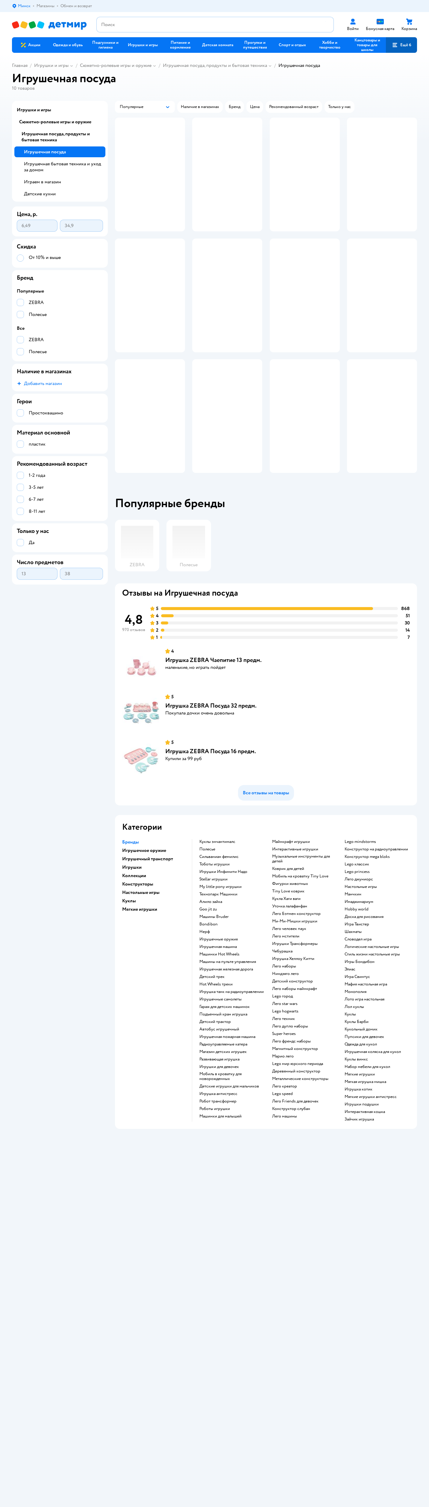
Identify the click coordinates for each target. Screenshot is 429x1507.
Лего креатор (284, 1153)
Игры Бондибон (360, 1029)
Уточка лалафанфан (289, 973)
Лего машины (284, 1183)
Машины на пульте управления (227, 1029)
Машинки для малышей (220, 1183)
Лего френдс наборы (291, 1108)
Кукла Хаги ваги (286, 966)
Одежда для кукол (361, 1111)
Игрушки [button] (132, 935)
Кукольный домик (361, 1096)
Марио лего (283, 1123)
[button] (401, 45)
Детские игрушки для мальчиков (229, 1153)
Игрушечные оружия (218, 1006)
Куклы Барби (357, 1089)
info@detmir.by (83, 1370)
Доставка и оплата (130, 1234)
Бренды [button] (130, 910)
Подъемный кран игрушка (223, 1081)
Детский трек (212, 1044)
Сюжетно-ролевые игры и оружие (115, 65)
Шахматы (353, 999)
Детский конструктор (292, 1048)
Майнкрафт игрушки (291, 909)
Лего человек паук (289, 996)
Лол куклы (354, 1074)
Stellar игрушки (213, 946)
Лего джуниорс (359, 946)
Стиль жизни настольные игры (372, 1021)
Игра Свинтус (357, 1044)
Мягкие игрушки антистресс (371, 1164)
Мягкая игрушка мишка (365, 1149)
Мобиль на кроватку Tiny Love (300, 943)
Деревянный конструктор (296, 1138)
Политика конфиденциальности (142, 1256)
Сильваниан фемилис (219, 924)
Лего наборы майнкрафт (294, 1056)
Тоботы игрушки (214, 931)
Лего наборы (284, 1033)
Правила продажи (129, 1248)
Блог (320, 1248)
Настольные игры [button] (141, 960)
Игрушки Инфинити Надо (223, 939)
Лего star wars (285, 1071)
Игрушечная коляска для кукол (373, 1119)
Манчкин (353, 961)
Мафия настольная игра (366, 1051)
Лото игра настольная (364, 1066)
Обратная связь (127, 1270)
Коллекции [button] (134, 943)
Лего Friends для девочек (295, 1168)
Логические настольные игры (372, 1014)
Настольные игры (361, 954)
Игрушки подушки (362, 1171)
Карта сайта (123, 1277)
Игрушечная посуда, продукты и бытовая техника (215, 65)
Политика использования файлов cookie (150, 1263)
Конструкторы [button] (137, 952)
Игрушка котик (358, 1156)
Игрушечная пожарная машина (227, 1104)
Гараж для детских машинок (224, 1074)
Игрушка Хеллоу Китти (293, 1026)
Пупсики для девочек (364, 1104)
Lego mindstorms (360, 909)
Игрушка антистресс (218, 1161)
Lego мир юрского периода (297, 1131)
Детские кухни (40, 194)
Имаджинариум (359, 969)
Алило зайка (210, 969)
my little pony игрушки (220, 954)
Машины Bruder (214, 984)
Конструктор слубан (291, 1176)
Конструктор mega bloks (367, 924)
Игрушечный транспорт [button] (147, 926)
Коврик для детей (288, 936)
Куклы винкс (356, 1126)
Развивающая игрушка (219, 1126)
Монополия (355, 1059)
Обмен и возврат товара (135, 1241)
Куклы (350, 1081)
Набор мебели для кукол (367, 1134)
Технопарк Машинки (218, 961)
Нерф (204, 999)
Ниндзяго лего (285, 1041)
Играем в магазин (42, 182)
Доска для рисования (364, 984)
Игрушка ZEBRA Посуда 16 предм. (210, 819)
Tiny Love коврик (288, 958)
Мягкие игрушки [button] (139, 977)
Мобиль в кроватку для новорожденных (220, 1144)
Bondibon (208, 991)
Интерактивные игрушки (295, 916)
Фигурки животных (290, 951)
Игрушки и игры (51, 65)
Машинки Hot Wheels (219, 1021)
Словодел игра (358, 1006)
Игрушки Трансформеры (295, 1011)
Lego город (282, 1063)
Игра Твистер (357, 991)
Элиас (350, 1036)
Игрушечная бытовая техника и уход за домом (62, 167)
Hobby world (357, 976)
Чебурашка (282, 1018)
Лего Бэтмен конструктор (296, 981)
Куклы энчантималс (217, 909)
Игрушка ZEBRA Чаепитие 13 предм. (213, 727)
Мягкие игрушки (360, 1141)
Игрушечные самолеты (220, 1066)
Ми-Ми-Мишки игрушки (294, 988)
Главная (20, 65)
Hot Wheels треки (216, 1051)
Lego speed (282, 1161)
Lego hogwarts (285, 1078)
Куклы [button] (129, 968)
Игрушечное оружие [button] (144, 918)
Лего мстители (285, 1003)
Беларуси (49, 1346)
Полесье (207, 916)
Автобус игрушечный (219, 1096)
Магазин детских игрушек (223, 1119)
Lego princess (357, 939)
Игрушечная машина (218, 1014)
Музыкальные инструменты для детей (301, 926)
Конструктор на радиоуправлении (376, 916)
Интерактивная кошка (365, 1179)
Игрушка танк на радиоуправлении (231, 1059)
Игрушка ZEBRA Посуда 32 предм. (211, 773)
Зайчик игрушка (359, 1186)
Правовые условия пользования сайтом (106, 1340)
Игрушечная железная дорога (226, 1036)
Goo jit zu (208, 976)
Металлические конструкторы (300, 1146)
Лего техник (283, 1086)
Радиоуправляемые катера (223, 1111)
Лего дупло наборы (290, 1093)
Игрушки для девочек (219, 1134)
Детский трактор (215, 1089)
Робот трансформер (218, 1168)
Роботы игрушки (214, 1176)
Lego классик (357, 931)
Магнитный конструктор (295, 1116)
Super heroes (284, 1101)
